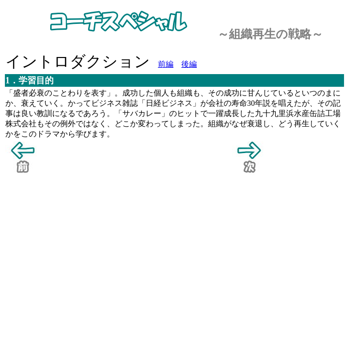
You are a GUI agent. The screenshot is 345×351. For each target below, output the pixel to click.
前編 (165, 64)
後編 (189, 64)
